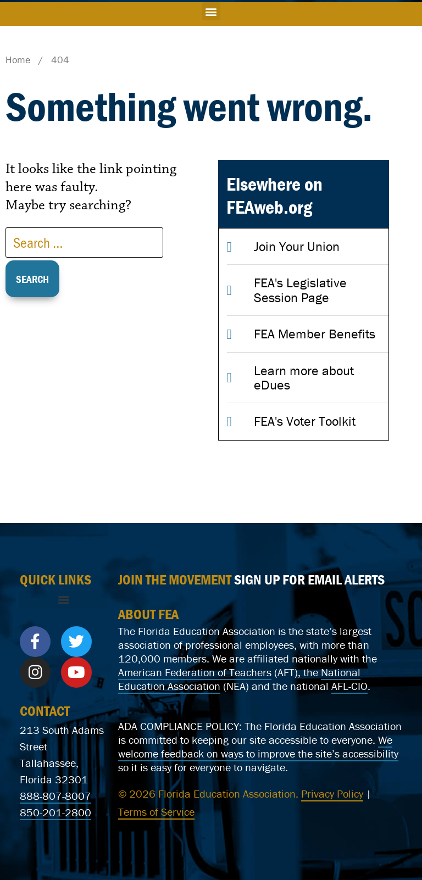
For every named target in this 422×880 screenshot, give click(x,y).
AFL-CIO (349, 686)
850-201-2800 (55, 812)
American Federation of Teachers (194, 672)
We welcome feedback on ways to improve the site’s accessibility (258, 746)
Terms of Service (156, 811)
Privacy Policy (332, 793)
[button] (211, 11)
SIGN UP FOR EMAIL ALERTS (309, 579)
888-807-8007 (55, 796)
